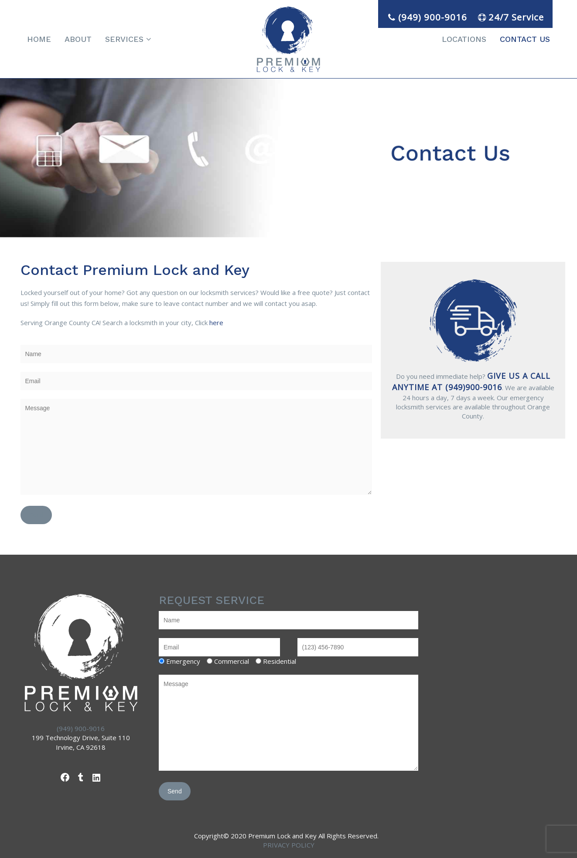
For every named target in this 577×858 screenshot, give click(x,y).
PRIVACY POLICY (288, 845)
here (216, 322)
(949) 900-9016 (426, 17)
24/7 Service (509, 17)
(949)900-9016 (473, 387)
